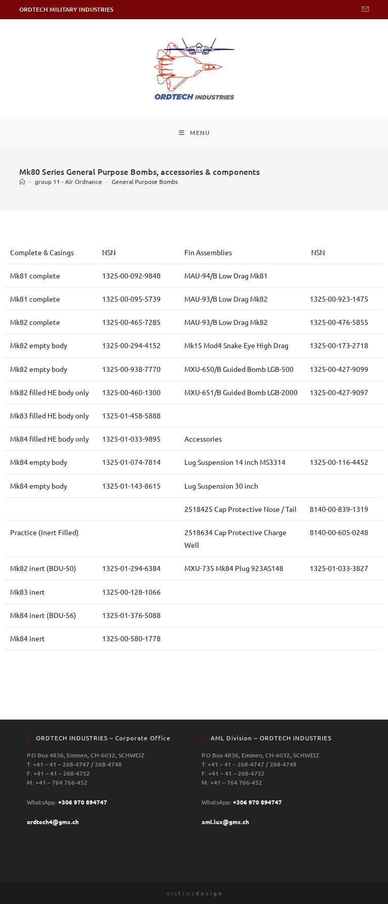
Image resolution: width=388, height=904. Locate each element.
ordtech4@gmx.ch (53, 822)
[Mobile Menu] (194, 133)
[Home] (22, 181)
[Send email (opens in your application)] (364, 10)
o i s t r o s (194, 893)
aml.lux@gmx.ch (225, 822)
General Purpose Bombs (145, 181)
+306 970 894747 (82, 802)
